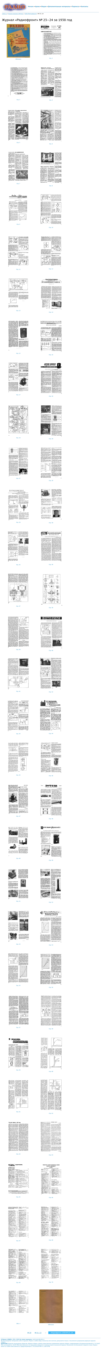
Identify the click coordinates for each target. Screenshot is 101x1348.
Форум (43, 6)
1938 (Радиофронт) (31, 14)
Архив (37, 6)
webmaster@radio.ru (38, 1339)
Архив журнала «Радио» (15, 14)
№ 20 (29, 1333)
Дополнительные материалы (59, 6)
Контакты (84, 6)
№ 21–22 (38, 1333)
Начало (30, 6)
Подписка (75, 6)
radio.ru (4, 14)
